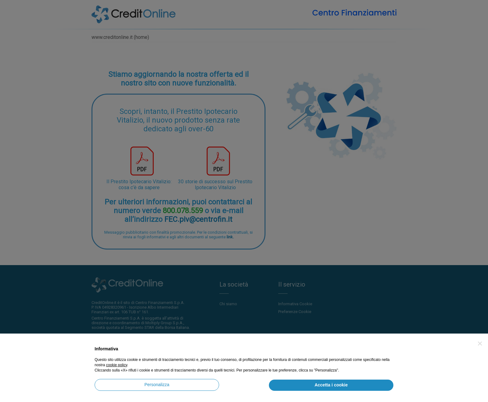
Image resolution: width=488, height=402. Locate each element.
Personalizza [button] (156, 384)
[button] (480, 343)
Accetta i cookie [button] (331, 384)
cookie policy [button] (116, 365)
